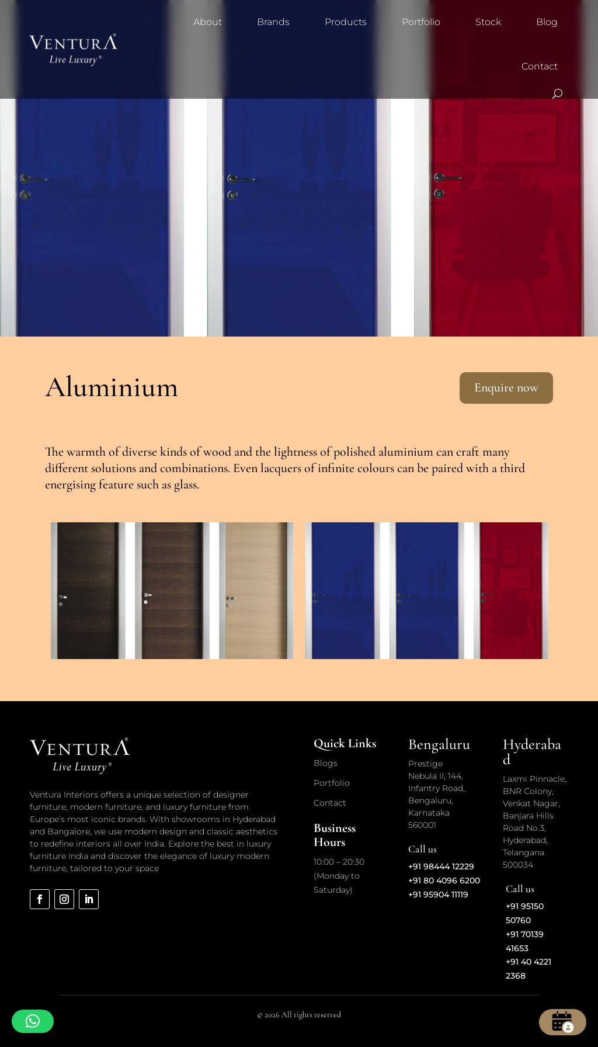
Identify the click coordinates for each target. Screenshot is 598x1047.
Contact (539, 66)
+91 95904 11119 (438, 894)
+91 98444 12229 (441, 866)
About (207, 21)
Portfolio (421, 21)
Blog (547, 21)
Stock (488, 21)
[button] (33, 1021)
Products (346, 21)
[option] (172, 590)
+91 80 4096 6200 (444, 880)
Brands (273, 21)
